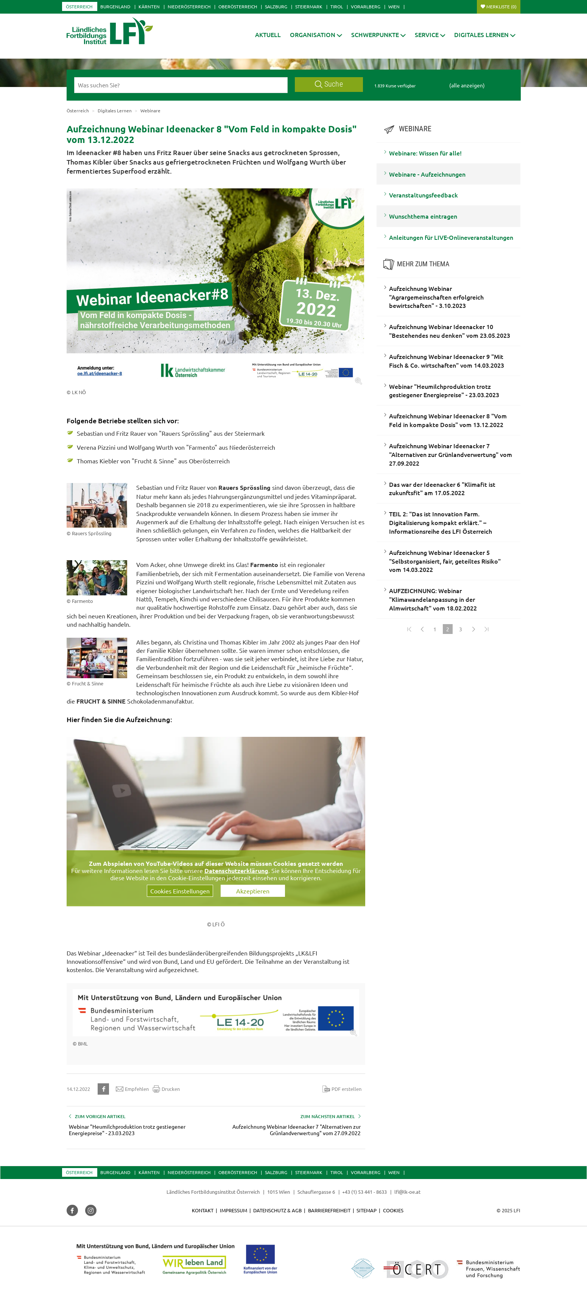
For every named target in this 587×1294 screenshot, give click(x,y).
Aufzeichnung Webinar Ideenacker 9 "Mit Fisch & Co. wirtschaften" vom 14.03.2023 (446, 360)
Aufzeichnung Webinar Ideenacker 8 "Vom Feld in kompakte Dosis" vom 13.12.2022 (448, 420)
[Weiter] (473, 629)
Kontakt (202, 1210)
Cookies (393, 1210)
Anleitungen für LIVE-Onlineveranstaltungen (451, 237)
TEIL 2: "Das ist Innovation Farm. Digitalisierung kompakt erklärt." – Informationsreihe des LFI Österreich (440, 522)
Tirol (336, 6)
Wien (394, 6)
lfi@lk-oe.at (407, 1191)
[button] (316, 34)
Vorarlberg (365, 6)
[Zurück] (422, 629)
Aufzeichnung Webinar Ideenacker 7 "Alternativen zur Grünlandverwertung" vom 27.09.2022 (450, 454)
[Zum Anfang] (409, 629)
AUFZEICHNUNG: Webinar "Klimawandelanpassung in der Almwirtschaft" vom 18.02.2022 (433, 599)
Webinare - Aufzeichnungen (427, 174)
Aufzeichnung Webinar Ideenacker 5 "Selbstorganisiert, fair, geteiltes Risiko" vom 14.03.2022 (445, 561)
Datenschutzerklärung (236, 871)
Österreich (79, 6)
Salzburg (276, 6)
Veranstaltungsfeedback (423, 195)
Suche (329, 84)
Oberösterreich (237, 6)
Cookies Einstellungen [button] (180, 891)
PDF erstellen (341, 1089)
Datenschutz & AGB (277, 1210)
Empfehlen (132, 1089)
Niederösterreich (189, 6)
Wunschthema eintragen (423, 216)
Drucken (166, 1089)
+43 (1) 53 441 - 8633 (364, 1191)
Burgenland (115, 6)
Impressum (233, 1210)
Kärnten (149, 6)
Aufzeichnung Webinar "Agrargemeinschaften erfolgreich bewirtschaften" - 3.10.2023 (436, 297)
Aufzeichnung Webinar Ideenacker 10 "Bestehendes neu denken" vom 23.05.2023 (449, 330)
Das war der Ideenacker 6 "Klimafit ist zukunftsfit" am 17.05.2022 (442, 488)
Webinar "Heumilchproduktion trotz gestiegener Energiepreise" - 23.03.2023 (444, 390)
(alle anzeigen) (467, 85)
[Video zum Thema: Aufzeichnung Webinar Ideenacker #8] (216, 821)
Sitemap (367, 1210)
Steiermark (308, 6)
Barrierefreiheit (329, 1210)
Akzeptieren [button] (252, 891)
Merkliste (501, 6)
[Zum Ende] (486, 629)
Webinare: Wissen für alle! (425, 153)
